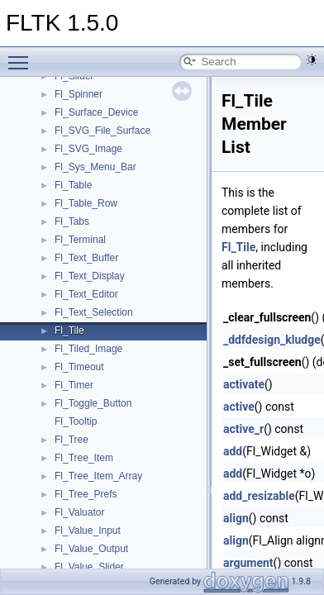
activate (243, 384)
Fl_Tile (69, 330)
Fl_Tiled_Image (88, 349)
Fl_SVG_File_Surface (102, 130)
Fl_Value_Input (88, 530)
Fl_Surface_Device (96, 112)
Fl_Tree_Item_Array (98, 476)
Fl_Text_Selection (94, 312)
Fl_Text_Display (90, 276)
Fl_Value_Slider (89, 567)
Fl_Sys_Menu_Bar (95, 167)
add (232, 451)
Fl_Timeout (79, 367)
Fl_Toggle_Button (93, 403)
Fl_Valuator (79, 512)
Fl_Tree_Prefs (86, 494)
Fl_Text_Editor (86, 294)
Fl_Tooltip (76, 421)
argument (248, 562)
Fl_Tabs (72, 221)
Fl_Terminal (80, 239)
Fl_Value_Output (91, 549)
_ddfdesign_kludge (272, 339)
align (236, 518)
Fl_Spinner (78, 94)
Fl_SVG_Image (88, 149)
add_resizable (259, 495)
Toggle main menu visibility (22, 55)
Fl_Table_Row (86, 203)
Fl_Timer (74, 385)
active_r (243, 429)
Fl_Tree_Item (84, 458)
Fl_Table (73, 185)
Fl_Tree (71, 439)
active (239, 406)
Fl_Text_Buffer (86, 258)
